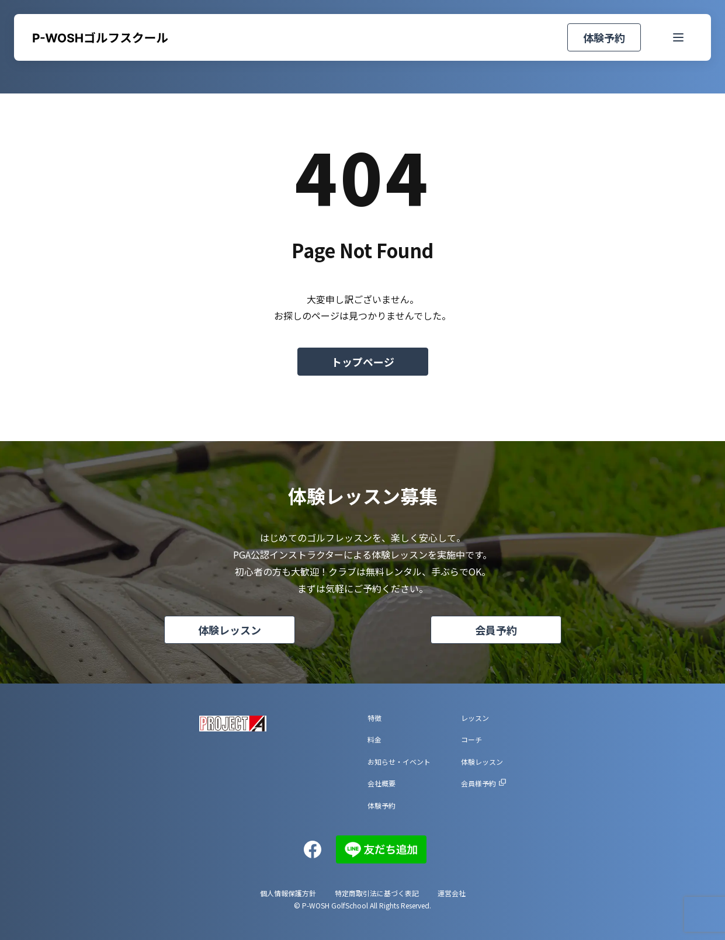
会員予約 (496, 629)
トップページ (362, 361)
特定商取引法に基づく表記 (377, 893)
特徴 (374, 718)
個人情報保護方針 (288, 893)
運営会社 (452, 893)
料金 (374, 739)
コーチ (471, 739)
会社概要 (381, 783)
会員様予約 (478, 783)
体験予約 (599, 37)
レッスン (475, 718)
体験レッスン (229, 629)
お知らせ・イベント (399, 761)
